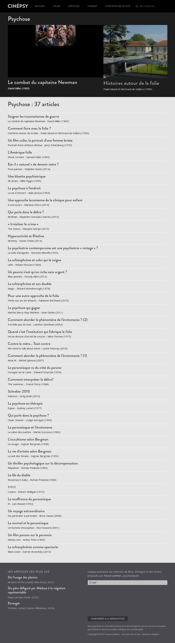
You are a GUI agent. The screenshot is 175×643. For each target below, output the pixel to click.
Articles (73, 6)
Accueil (40, 6)
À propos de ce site (117, 6)
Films (56, 6)
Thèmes (92, 6)
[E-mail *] (127, 582)
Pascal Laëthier (112, 575)
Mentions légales (150, 634)
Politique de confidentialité (130, 629)
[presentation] (101, 600)
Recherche (146, 6)
